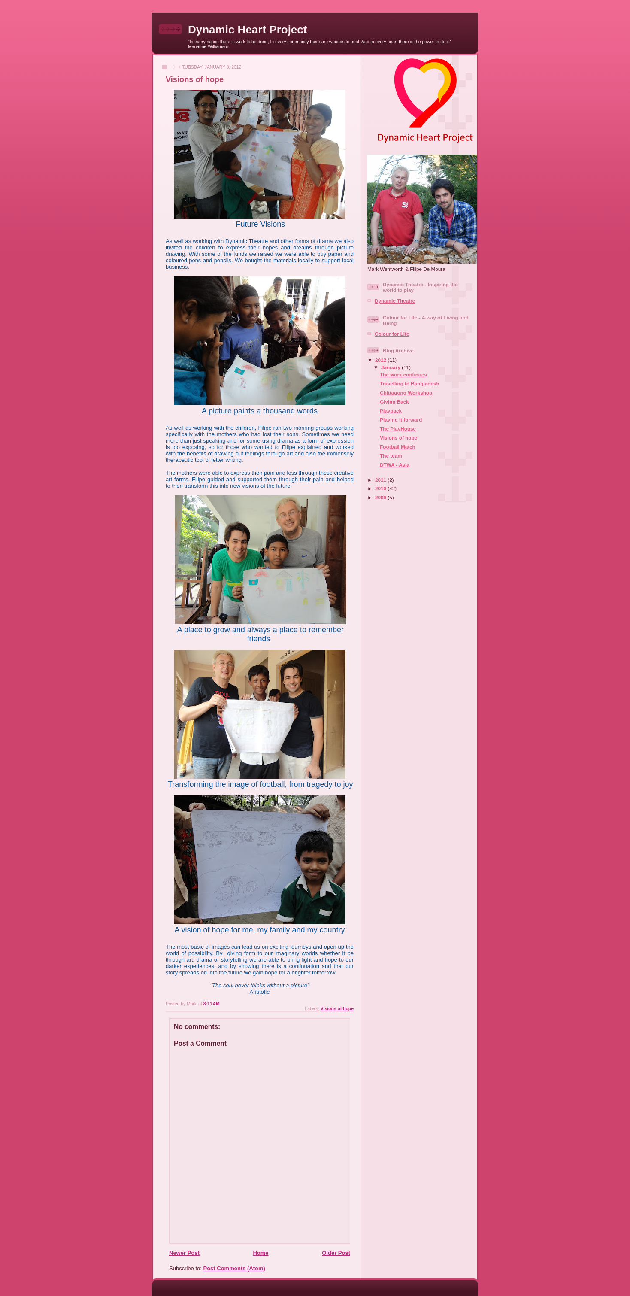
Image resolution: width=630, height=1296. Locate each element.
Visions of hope (337, 1008)
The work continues (403, 374)
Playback (391, 410)
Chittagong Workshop (406, 392)
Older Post (336, 1253)
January (391, 367)
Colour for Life (392, 334)
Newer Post (184, 1253)
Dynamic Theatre (395, 301)
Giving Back (394, 401)
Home (260, 1253)
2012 (381, 360)
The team (391, 455)
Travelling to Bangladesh (409, 383)
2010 (381, 488)
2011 (381, 480)
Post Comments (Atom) (234, 1268)
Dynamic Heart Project (247, 29)
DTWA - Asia (394, 464)
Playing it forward (401, 419)
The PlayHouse (398, 428)
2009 (381, 497)
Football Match (397, 446)
